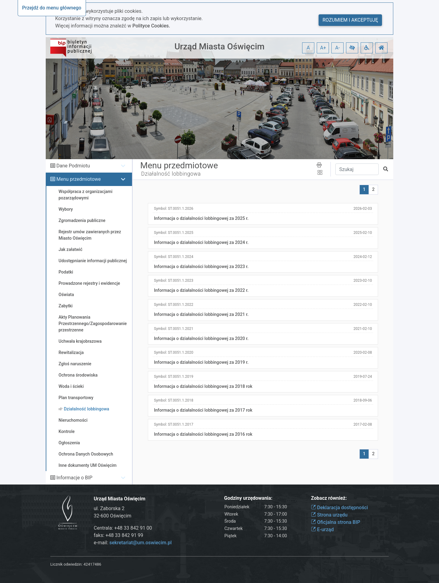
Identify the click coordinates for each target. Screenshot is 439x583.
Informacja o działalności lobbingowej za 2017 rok (203, 410)
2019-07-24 (362, 376)
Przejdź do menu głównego (51, 8)
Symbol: (173, 208)
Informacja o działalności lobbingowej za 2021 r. (201, 314)
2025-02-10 (362, 233)
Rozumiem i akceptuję (350, 20)
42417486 (92, 564)
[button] (352, 47)
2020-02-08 (362, 352)
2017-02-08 (362, 424)
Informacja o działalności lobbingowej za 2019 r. (201, 362)
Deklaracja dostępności (339, 507)
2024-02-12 (362, 257)
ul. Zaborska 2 (109, 508)
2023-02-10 (362, 280)
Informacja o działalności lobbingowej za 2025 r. (201, 218)
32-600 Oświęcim (112, 516)
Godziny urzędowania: (248, 498)
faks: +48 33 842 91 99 (118, 535)
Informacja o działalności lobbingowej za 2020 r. (201, 338)
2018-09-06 (362, 400)
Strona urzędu (329, 515)
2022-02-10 (362, 304)
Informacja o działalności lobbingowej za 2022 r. (201, 290)
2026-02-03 (362, 208)
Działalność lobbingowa (171, 174)
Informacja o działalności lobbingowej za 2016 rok (203, 434)
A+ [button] (323, 48)
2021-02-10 (362, 329)
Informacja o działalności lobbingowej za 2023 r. (201, 266)
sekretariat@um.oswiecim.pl (140, 542)
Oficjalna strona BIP (335, 522)
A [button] (308, 48)
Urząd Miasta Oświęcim (219, 46)
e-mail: (133, 542)
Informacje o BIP (74, 478)
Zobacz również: (329, 498)
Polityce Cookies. (151, 26)
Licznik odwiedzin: (66, 564)
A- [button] (337, 48)
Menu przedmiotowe (78, 179)
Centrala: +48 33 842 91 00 (123, 528)
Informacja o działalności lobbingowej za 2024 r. (201, 242)
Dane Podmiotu (73, 166)
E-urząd (322, 529)
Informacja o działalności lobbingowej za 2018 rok (203, 386)
